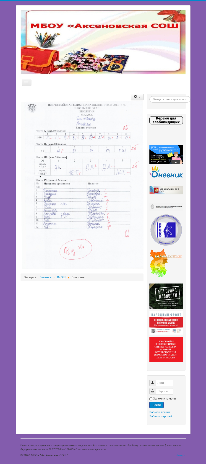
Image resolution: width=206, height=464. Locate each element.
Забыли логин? (159, 412)
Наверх (180, 455)
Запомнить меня (164, 398)
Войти (156, 405)
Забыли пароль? (160, 416)
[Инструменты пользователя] (137, 97)
